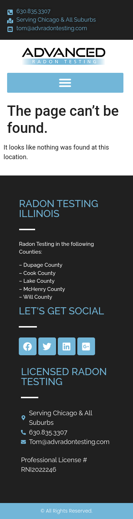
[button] (65, 83)
